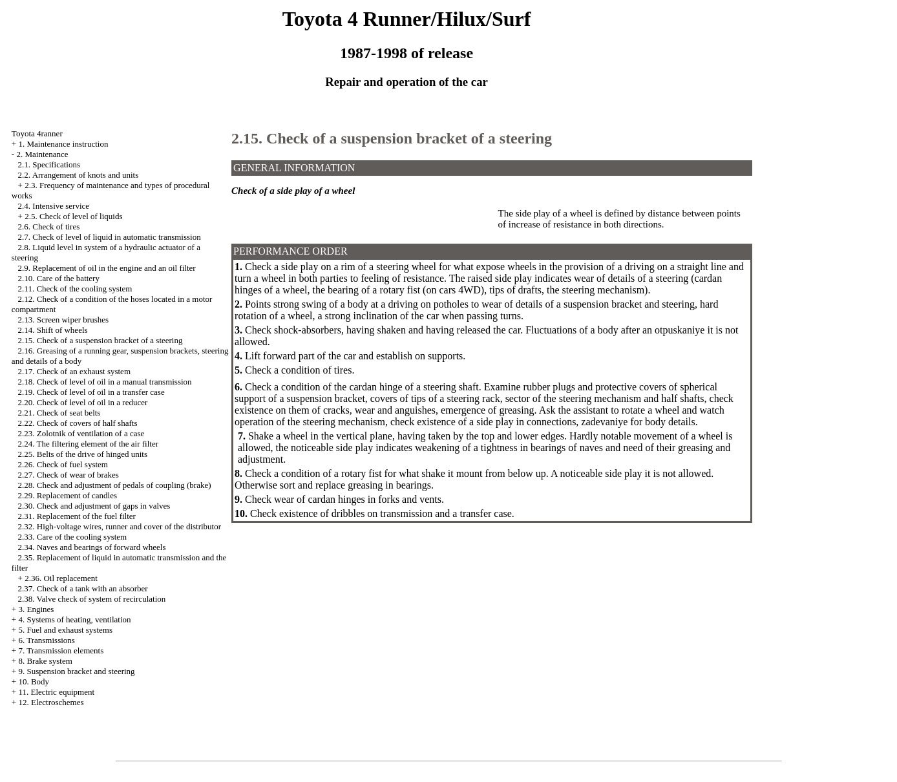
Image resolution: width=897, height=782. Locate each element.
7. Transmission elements (60, 650)
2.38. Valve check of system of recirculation (92, 599)
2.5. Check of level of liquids (73, 216)
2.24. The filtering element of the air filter (88, 444)
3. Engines (36, 609)
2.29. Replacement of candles (67, 495)
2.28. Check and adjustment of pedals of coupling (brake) (114, 485)
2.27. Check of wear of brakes (68, 475)
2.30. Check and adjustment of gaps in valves (94, 506)
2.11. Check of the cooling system (75, 288)
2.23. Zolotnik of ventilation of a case (81, 433)
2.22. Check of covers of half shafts (78, 423)
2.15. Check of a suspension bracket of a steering (100, 340)
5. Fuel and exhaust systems (65, 630)
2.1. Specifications (49, 164)
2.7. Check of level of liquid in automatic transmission (109, 237)
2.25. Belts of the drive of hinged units (82, 454)
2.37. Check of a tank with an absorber (83, 588)
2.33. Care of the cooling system (72, 537)
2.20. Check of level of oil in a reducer (83, 402)
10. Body (33, 681)
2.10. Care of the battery (59, 278)
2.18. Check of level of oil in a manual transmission (105, 381)
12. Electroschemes (50, 702)
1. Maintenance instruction (63, 144)
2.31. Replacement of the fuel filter (77, 516)
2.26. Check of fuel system (63, 464)
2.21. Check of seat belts (59, 412)
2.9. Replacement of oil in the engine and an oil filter (107, 268)
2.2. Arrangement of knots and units (78, 175)
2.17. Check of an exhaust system (74, 371)
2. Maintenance (42, 154)
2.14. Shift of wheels (53, 330)
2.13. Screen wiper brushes (63, 319)
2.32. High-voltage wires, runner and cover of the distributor (119, 526)
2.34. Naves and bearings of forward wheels (92, 547)
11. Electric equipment (56, 692)
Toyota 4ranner (37, 133)
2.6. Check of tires (49, 226)
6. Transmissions (46, 640)
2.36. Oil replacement (61, 578)
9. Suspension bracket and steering (76, 671)
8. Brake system (45, 661)
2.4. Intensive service (53, 206)
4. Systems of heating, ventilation (74, 619)
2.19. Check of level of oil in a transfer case (91, 392)
